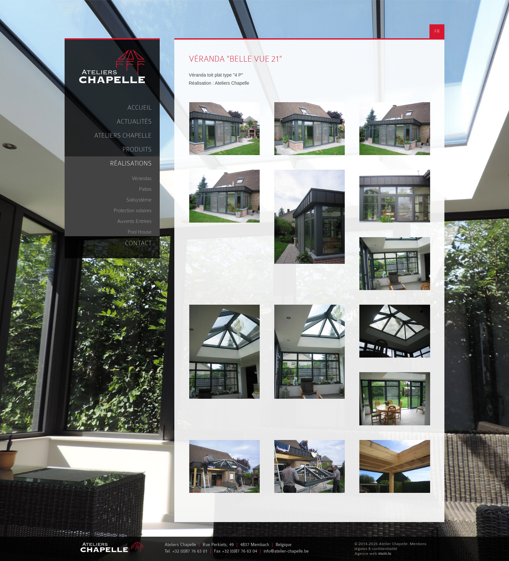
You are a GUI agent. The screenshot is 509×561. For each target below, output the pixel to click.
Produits (137, 149)
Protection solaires (133, 210)
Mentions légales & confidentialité (390, 546)
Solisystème (139, 200)
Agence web (365, 553)
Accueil (139, 107)
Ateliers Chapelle (123, 135)
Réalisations (131, 163)
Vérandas (142, 178)
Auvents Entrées (134, 221)
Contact (138, 243)
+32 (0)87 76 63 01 (189, 551)
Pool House (140, 232)
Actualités (134, 121)
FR (437, 31)
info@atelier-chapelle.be (286, 551)
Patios (145, 189)
